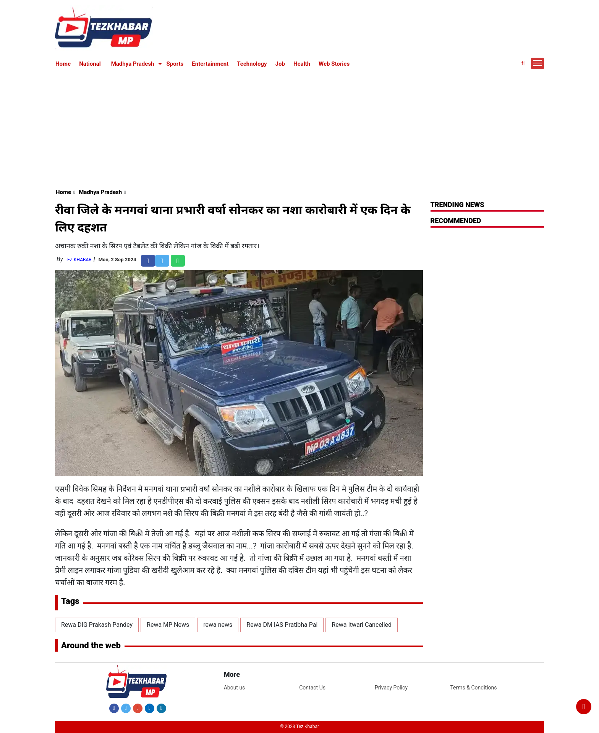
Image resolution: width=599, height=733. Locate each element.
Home (63, 63)
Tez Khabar (78, 259)
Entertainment (210, 63)
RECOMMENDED (456, 221)
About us (234, 687)
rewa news (217, 624)
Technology (252, 63)
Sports (175, 63)
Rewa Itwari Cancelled (362, 624)
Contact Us (312, 687)
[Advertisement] (299, 126)
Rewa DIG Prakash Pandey (97, 624)
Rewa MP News (168, 624)
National (90, 63)
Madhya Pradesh (132, 63)
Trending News (457, 205)
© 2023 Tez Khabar (299, 726)
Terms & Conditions (473, 687)
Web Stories (334, 63)
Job (280, 63)
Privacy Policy (391, 687)
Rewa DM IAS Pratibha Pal (281, 624)
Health (301, 63)
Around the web (91, 645)
